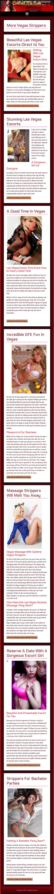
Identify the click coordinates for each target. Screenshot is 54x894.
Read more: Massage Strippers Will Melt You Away (22, 637)
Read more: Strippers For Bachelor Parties (20, 879)
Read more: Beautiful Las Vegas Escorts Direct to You (23, 106)
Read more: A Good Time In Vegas (17, 321)
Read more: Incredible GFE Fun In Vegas (19, 477)
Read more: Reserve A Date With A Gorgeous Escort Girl (23, 765)
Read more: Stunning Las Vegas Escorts (19, 198)
